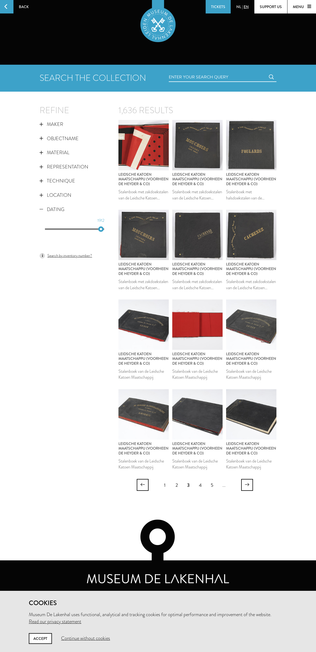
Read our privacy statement (55, 621)
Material (54, 152)
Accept (40, 638)
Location (55, 195)
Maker (51, 124)
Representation (64, 166)
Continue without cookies (85, 638)
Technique (57, 180)
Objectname (59, 138)
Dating (52, 209)
